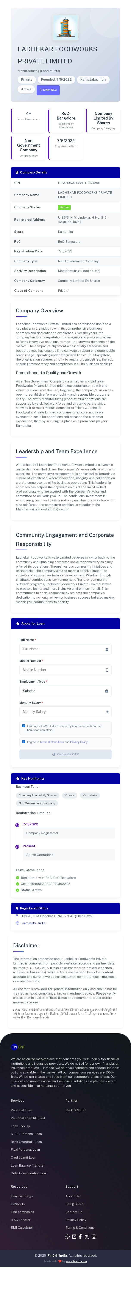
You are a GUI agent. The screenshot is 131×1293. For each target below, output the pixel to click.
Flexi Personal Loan (25, 1149)
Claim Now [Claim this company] (48, 90)
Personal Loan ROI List (28, 1118)
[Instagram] (94, 1237)
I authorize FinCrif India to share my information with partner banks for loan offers (64, 728)
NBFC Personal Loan (26, 1134)
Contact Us (74, 1212)
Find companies (22, 1212)
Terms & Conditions (52, 742)
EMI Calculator (22, 1227)
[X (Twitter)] (86, 1237)
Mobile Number (31, 660)
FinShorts (18, 1204)
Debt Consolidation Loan (29, 1173)
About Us (73, 1196)
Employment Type (33, 681)
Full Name (27, 640)
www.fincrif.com (76, 1261)
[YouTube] (74, 1237)
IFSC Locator (20, 1220)
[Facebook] (80, 1237)
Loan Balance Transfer (28, 1165)
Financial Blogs (22, 1196)
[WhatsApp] (68, 1237)
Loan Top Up (20, 1126)
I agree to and (57, 742)
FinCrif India (57, 1255)
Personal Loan (21, 1110)
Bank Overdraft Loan (26, 1142)
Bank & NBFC (76, 1110)
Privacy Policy (79, 742)
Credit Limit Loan (23, 1157)
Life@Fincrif (75, 1204)
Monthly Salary (31, 702)
